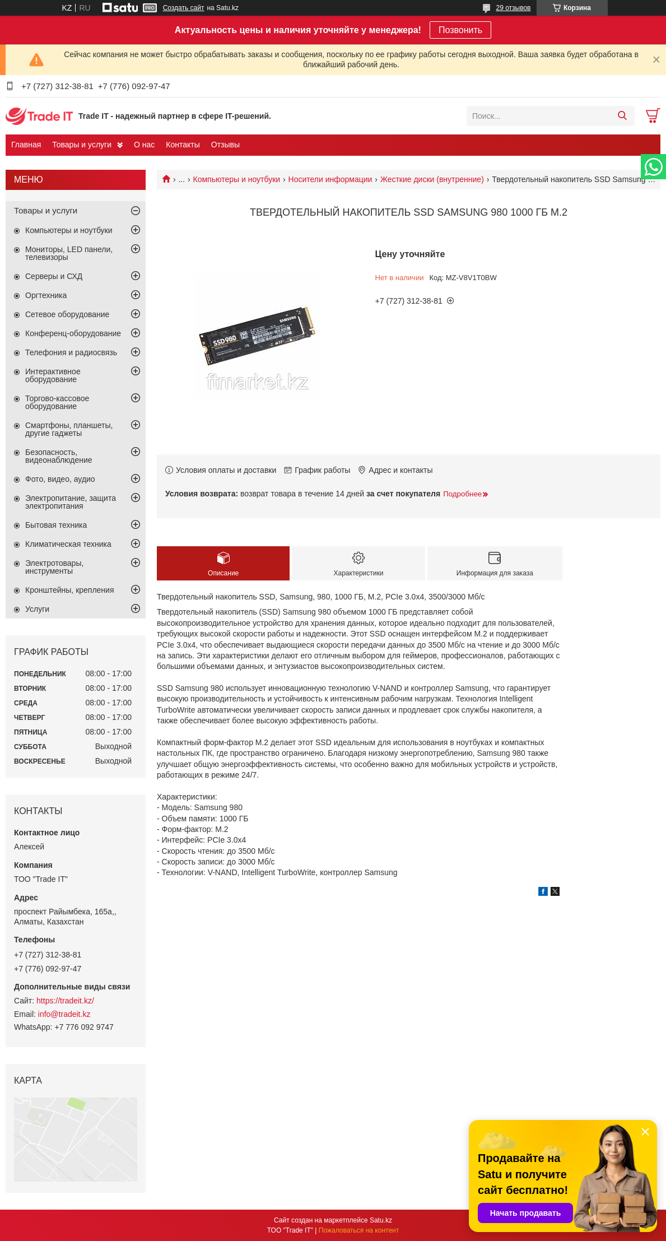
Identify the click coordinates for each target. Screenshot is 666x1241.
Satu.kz (381, 1220)
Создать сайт (183, 8)
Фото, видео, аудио (60, 479)
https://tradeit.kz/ (65, 1000)
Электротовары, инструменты (54, 567)
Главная (26, 144)
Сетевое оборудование (67, 314)
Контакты (182, 144)
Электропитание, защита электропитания (70, 502)
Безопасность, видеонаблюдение (58, 456)
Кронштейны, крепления (69, 589)
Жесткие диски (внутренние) (432, 179)
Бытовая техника (56, 524)
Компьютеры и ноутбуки (237, 179)
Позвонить (460, 30)
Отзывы (225, 144)
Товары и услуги (81, 144)
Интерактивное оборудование (53, 375)
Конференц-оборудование (73, 333)
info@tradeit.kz (64, 1014)
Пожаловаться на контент (359, 1230)
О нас (144, 144)
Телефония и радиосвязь (71, 352)
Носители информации (330, 179)
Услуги (37, 609)
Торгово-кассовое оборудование (57, 402)
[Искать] (622, 116)
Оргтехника (46, 295)
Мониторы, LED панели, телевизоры (69, 253)
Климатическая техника (68, 544)
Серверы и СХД (53, 276)
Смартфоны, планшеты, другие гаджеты (69, 429)
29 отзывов (513, 8)
